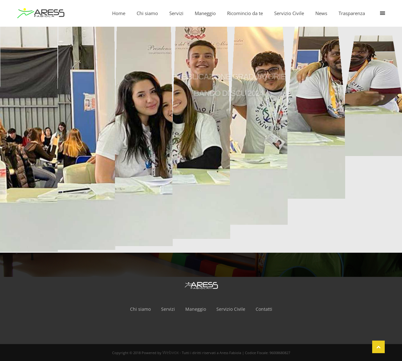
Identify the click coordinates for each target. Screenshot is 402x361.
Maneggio (195, 309)
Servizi (168, 309)
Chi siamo (140, 309)
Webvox (170, 352)
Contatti (264, 309)
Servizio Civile (230, 309)
